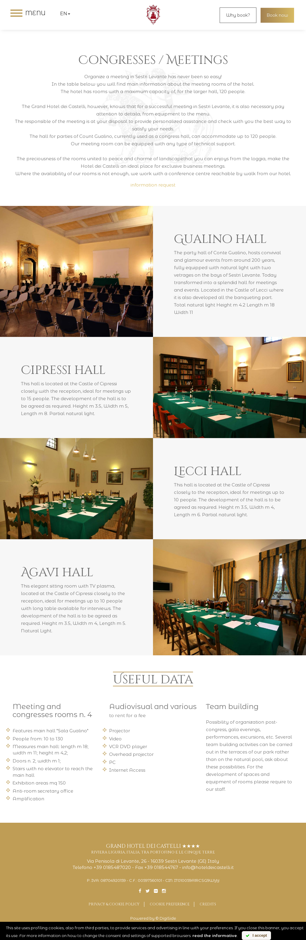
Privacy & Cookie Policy (114, 904)
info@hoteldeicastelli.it (208, 867)
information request (153, 185)
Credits (208, 904)
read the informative (214, 935)
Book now (277, 15)
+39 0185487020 (112, 867)
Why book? (238, 15)
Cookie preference (169, 904)
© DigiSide (165, 918)
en (65, 13)
